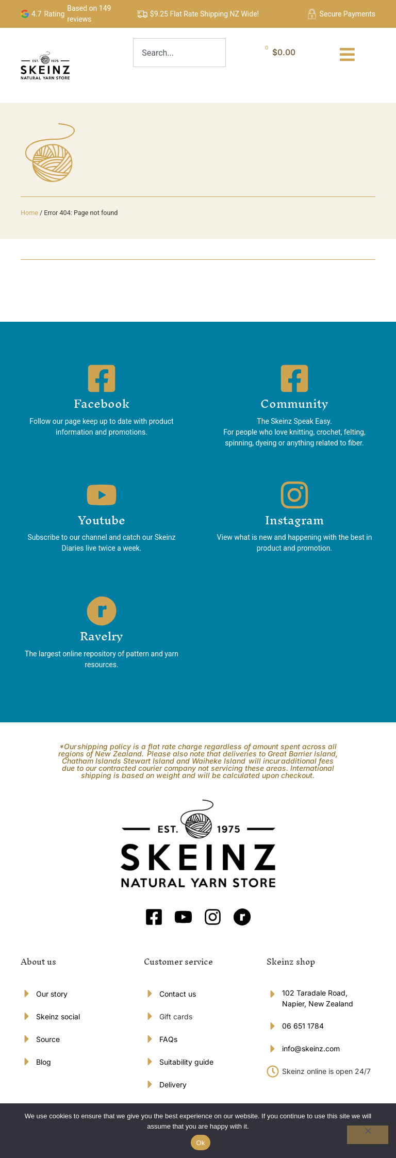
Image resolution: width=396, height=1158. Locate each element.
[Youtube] (101, 497)
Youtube (101, 522)
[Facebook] (101, 381)
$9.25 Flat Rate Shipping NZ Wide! (204, 14)
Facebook (101, 406)
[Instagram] (294, 497)
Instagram (294, 522)
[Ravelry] (101, 613)
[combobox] (179, 52)
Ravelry (101, 638)
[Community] (294, 381)
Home (29, 215)
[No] (367, 1135)
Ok (200, 1143)
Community (294, 406)
